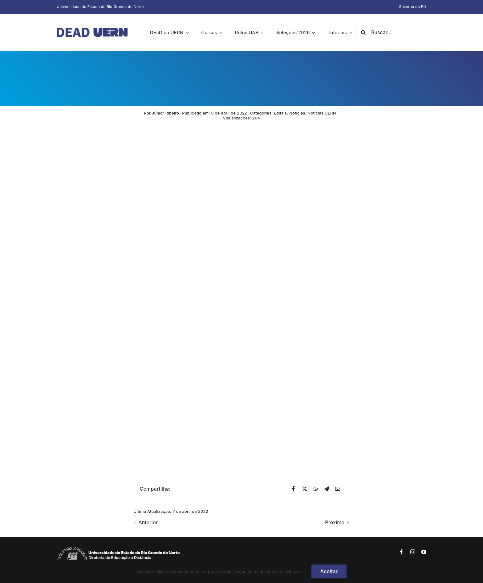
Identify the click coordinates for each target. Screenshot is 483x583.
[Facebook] (293, 489)
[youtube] (423, 551)
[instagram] (412, 551)
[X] (304, 489)
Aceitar (329, 571)
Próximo (334, 522)
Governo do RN (412, 6)
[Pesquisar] (363, 32)
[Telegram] (326, 489)
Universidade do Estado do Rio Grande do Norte (100, 6)
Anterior (148, 522)
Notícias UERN (322, 113)
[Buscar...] (389, 32)
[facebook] (401, 551)
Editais (280, 113)
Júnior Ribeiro (165, 113)
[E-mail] (337, 489)
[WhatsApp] (315, 489)
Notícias (297, 113)
